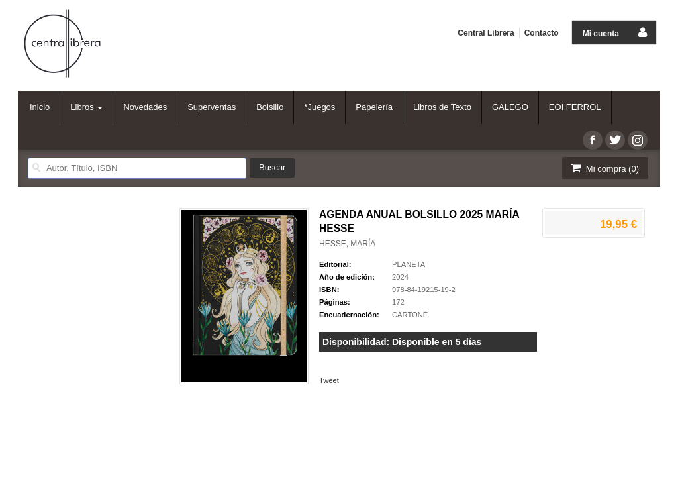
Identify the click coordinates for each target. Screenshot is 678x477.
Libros (86, 107)
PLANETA (408, 264)
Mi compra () (604, 168)
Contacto (541, 33)
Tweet (329, 380)
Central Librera (486, 33)
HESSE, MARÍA (347, 243)
